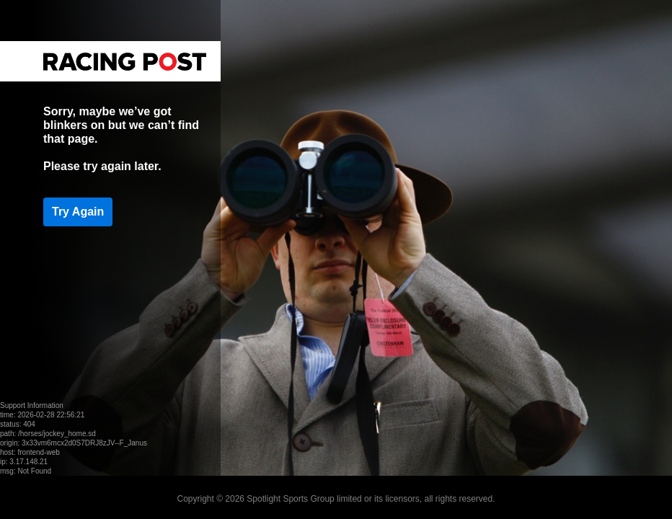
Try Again (78, 211)
